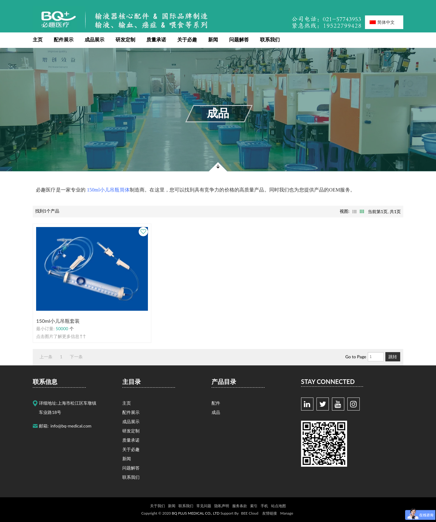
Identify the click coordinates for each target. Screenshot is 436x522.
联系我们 (270, 39)
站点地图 (278, 505)
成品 (218, 113)
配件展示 (63, 39)
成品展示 (94, 39)
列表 (354, 211)
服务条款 (239, 505)
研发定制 (125, 39)
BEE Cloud (249, 513)
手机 (264, 505)
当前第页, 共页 (384, 211)
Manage (286, 513)
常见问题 (203, 505)
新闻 (213, 39)
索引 (254, 505)
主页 (38, 39)
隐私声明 (221, 505)
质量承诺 (156, 39)
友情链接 (269, 513)
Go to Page (355, 356)
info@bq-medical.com (71, 425)
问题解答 (239, 39)
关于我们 (157, 505)
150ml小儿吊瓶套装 (58, 321)
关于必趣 (187, 39)
